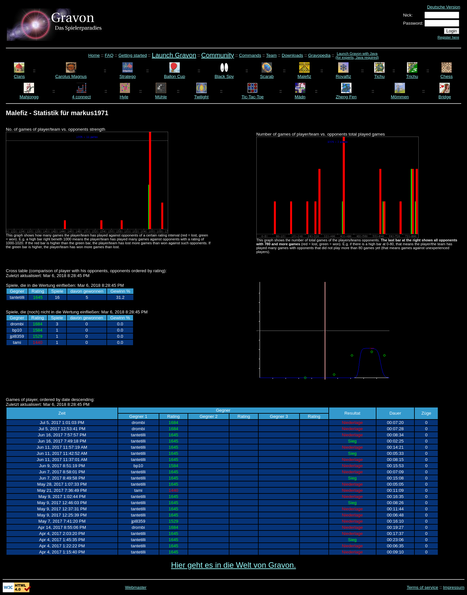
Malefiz (304, 76)
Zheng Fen (346, 96)
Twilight (201, 96)
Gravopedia (319, 55)
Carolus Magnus (71, 76)
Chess (446, 76)
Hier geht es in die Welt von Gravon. (233, 565)
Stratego (127, 76)
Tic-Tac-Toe (252, 96)
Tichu (379, 76)
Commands (250, 55)
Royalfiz (343, 76)
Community (217, 55)
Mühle (161, 96)
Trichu (412, 76)
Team (271, 55)
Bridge (444, 96)
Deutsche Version (443, 7)
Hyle (124, 96)
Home (94, 55)
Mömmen (400, 96)
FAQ (109, 55)
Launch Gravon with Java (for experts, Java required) (357, 55)
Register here (448, 37)
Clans (19, 76)
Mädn (300, 96)
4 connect (81, 96)
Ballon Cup (174, 76)
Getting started (132, 55)
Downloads (292, 55)
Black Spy (224, 76)
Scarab (267, 76)
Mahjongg (29, 96)
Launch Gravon (174, 55)
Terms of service (422, 587)
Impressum (453, 587)
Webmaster (135, 587)
